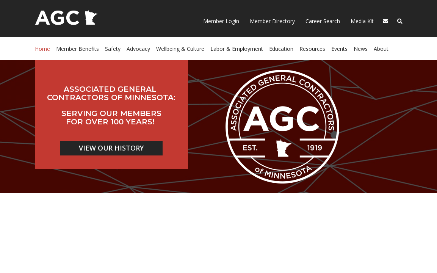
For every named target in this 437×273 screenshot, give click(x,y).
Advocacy (138, 48)
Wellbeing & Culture (180, 48)
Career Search (322, 21)
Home (42, 48)
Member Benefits (77, 48)
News (361, 48)
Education (281, 48)
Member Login (221, 21)
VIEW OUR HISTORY (111, 147)
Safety (113, 48)
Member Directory (271, 21)
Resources (312, 48)
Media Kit (361, 21)
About (381, 48)
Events (339, 48)
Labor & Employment (236, 48)
